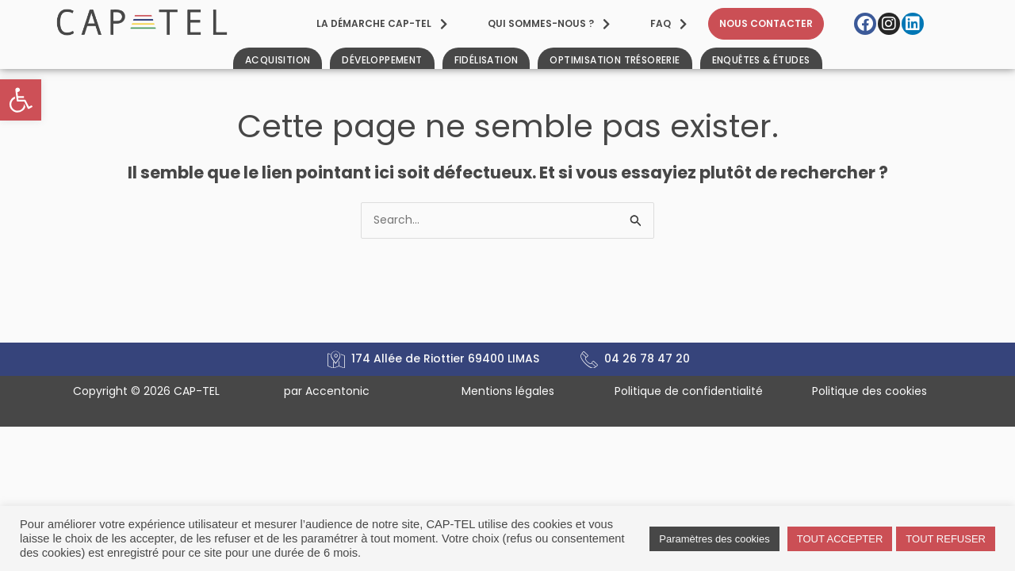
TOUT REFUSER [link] (946, 539)
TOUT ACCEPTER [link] (840, 539)
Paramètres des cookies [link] (714, 539)
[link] (20, 100)
